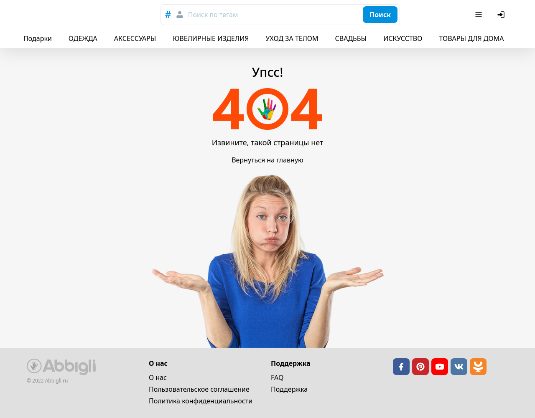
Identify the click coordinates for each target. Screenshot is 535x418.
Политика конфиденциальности (200, 400)
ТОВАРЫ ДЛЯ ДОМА (471, 38)
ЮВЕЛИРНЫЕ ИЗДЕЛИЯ (211, 38)
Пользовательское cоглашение (199, 389)
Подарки (37, 38)
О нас (158, 377)
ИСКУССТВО (402, 38)
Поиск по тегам (213, 14)
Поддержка (289, 389)
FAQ (277, 377)
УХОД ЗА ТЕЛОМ (292, 38)
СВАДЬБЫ (351, 38)
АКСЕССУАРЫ (135, 38)
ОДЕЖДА (83, 38)
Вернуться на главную (267, 160)
